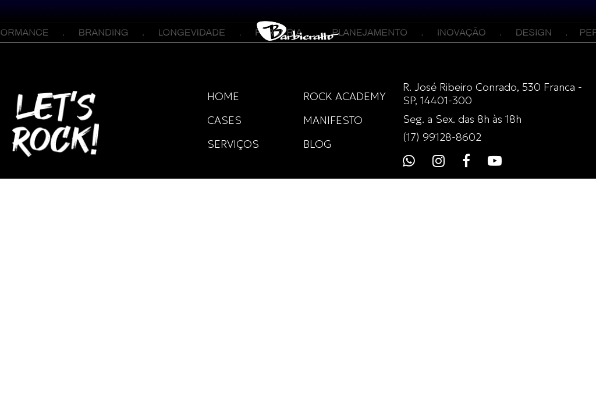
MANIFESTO (333, 120)
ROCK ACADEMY (344, 96)
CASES (224, 120)
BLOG (317, 144)
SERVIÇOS (233, 144)
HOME (223, 96)
